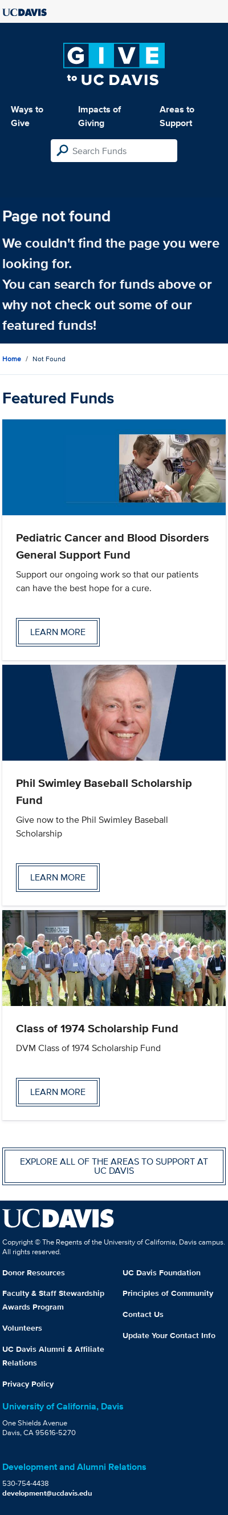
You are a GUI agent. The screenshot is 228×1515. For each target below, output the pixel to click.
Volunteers (22, 1328)
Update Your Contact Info (169, 1335)
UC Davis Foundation (162, 1272)
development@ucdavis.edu (47, 1493)
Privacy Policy (28, 1383)
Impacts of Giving (99, 116)
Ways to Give (27, 116)
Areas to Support (177, 116)
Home (11, 358)
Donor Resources (33, 1272)
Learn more (57, 632)
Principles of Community (168, 1293)
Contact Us (143, 1314)
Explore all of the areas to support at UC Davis (114, 1166)
